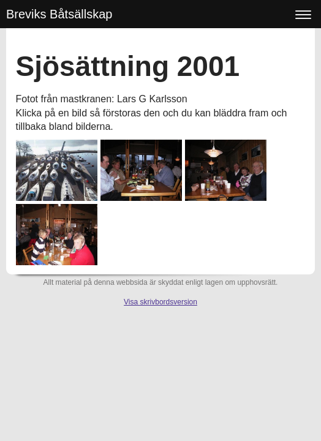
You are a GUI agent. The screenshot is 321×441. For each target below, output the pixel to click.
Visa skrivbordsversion (160, 302)
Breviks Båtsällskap (59, 14)
